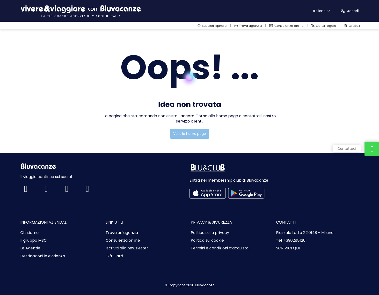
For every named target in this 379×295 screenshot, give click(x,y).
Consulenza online (123, 240)
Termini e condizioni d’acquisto (219, 248)
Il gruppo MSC (33, 240)
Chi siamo (29, 232)
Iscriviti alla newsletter (127, 248)
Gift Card (114, 256)
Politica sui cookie (207, 240)
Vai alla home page (189, 133)
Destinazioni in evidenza (42, 256)
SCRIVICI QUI (288, 248)
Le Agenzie (30, 248)
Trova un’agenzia (122, 232)
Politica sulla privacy (210, 232)
